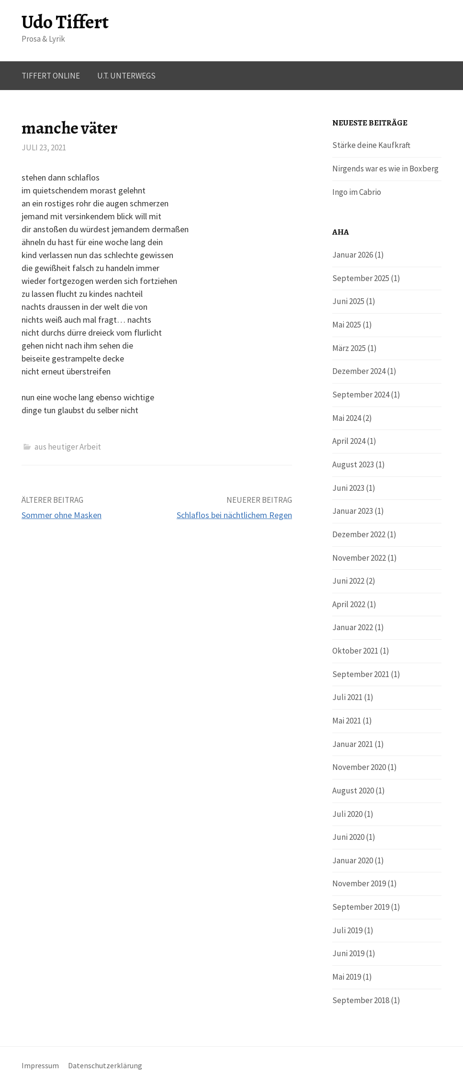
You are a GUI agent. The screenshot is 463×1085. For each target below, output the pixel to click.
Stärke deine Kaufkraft (371, 145)
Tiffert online (51, 75)
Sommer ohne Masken (62, 514)
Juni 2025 (348, 301)
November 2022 (359, 558)
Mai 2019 (346, 977)
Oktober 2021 (355, 650)
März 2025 (349, 348)
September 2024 (360, 394)
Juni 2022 (348, 581)
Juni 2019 (348, 953)
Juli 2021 (347, 697)
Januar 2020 (352, 860)
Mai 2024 (346, 418)
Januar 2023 (352, 511)
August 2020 (353, 790)
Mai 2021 (346, 720)
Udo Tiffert (65, 22)
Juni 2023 (348, 488)
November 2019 (359, 883)
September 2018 (360, 1000)
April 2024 (348, 441)
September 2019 (360, 907)
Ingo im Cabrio (356, 192)
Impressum (40, 1065)
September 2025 (360, 278)
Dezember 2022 (358, 534)
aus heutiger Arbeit (67, 446)
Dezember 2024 (358, 371)
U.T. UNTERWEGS (126, 75)
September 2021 (360, 674)
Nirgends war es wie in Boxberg (385, 168)
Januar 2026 (352, 254)
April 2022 (348, 604)
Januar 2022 (352, 627)
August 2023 (353, 464)
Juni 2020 (348, 837)
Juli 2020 (347, 814)
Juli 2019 (347, 930)
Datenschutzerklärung (105, 1065)
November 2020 (359, 767)
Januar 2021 (352, 744)
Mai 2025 (346, 324)
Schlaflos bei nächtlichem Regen (234, 514)
